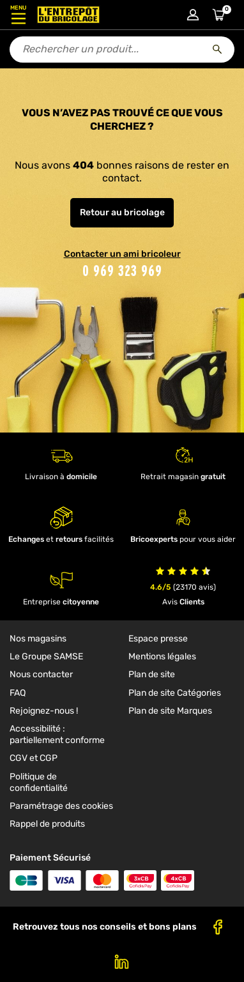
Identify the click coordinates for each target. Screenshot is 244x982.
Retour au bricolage (122, 212)
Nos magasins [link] (38, 638)
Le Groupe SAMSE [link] (46, 656)
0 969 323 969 (122, 270)
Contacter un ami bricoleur (122, 254)
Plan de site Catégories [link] (174, 692)
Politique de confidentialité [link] (39, 782)
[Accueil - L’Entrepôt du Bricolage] (68, 14)
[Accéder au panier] (218, 14)
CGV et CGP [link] (33, 758)
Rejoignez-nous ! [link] (44, 710)
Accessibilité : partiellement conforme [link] (57, 734)
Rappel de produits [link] (47, 823)
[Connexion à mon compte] (193, 14)
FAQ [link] (18, 692)
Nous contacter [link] (41, 674)
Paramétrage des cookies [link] (61, 806)
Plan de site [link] (151, 674)
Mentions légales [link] (162, 656)
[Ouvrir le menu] (18, 15)
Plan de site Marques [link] (170, 710)
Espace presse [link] (158, 638)
